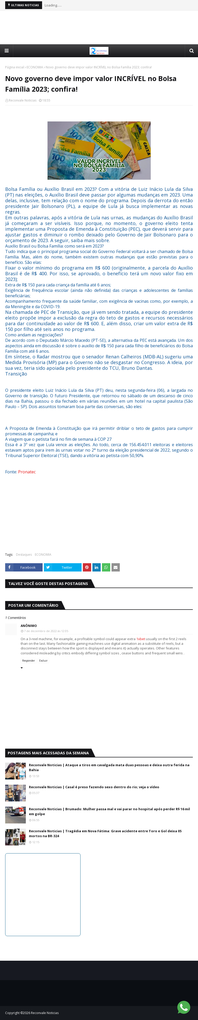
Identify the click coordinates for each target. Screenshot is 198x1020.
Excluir (43, 660)
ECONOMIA (35, 67)
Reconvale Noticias (22, 100)
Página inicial (14, 67)
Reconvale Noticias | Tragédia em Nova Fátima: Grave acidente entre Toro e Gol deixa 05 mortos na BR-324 (105, 833)
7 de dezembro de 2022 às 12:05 (46, 631)
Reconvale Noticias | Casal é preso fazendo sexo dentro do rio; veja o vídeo (94, 787)
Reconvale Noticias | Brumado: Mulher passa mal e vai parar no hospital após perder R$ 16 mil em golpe (109, 811)
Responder (28, 660)
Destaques (24, 554)
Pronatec (27, 472)
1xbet (140, 638)
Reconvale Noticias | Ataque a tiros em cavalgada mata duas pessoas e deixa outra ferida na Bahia (109, 767)
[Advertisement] (99, 27)
